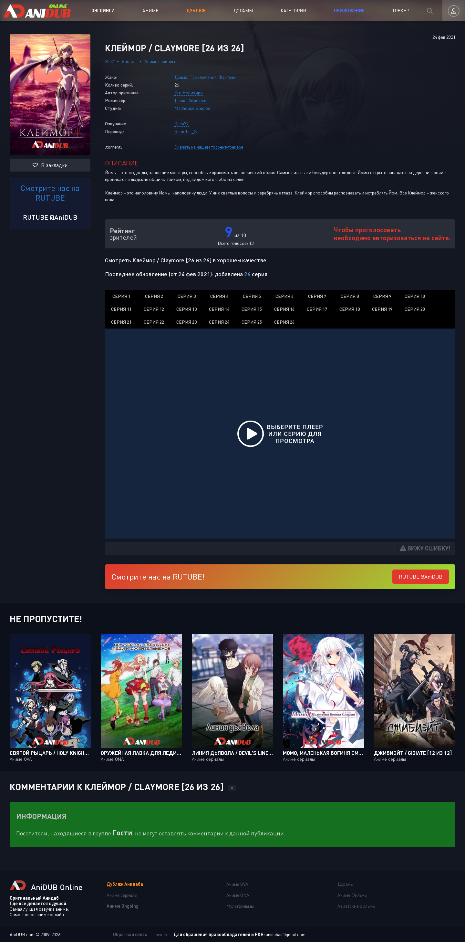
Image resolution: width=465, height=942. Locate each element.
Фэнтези (227, 77)
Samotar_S (185, 131)
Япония (129, 61)
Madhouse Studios (192, 108)
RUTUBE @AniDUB (50, 217)
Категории (293, 10)
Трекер (400, 10)
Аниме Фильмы (352, 895)
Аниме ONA (237, 895)
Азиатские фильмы (356, 906)
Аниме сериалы (159, 61)
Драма (180, 77)
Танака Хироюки (190, 100)
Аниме (150, 10)
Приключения (203, 77)
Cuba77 (181, 123)
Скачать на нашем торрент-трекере (208, 147)
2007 (109, 61)
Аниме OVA (237, 884)
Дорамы (243, 10)
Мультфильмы (240, 906)
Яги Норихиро (188, 92)
